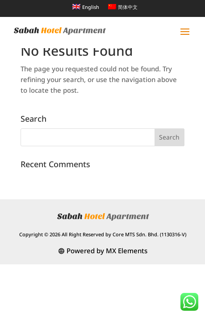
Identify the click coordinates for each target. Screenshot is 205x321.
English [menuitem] (90, 7)
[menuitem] (86, 6)
